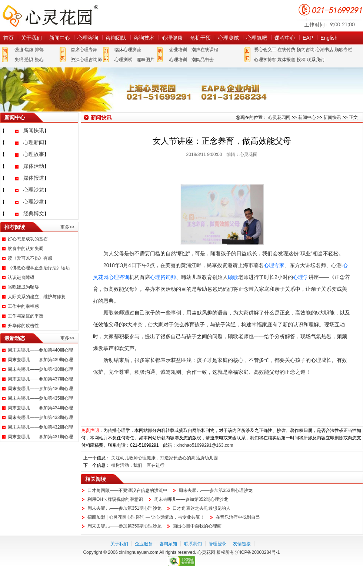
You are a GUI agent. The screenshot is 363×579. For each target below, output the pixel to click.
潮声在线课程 (205, 49)
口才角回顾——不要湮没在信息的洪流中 (127, 490)
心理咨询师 (163, 277)
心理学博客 (265, 59)
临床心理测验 (127, 49)
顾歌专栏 (343, 49)
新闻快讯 (33, 130)
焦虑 (28, 49)
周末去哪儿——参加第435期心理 (40, 398)
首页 (8, 38)
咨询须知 (168, 543)
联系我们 (315, 59)
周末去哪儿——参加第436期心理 (40, 388)
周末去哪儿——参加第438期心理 (40, 369)
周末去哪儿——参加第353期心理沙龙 (216, 490)
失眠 (18, 59)
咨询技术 (144, 38)
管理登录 (217, 543)
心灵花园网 (50, 16)
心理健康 (172, 38)
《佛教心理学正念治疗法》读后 (39, 267)
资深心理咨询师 (86, 59)
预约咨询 (305, 49)
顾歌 (233, 277)
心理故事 (33, 154)
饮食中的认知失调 (25, 248)
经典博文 (33, 213)
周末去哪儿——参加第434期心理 (40, 407)
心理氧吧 (256, 38)
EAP (308, 38)
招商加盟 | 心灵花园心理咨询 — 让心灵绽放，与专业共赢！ (145, 517)
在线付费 (286, 49)
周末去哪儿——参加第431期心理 (40, 436)
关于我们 (31, 38)
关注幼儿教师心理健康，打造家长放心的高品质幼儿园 (164, 457)
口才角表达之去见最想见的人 (201, 508)
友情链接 (242, 543)
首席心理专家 (84, 49)
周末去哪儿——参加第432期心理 (40, 427)
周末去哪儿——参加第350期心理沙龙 (124, 526)
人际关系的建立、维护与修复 (37, 296)
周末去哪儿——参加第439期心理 (40, 359)
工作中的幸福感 (23, 306)
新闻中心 (59, 38)
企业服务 (144, 543)
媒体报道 (286, 59)
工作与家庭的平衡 (25, 316)
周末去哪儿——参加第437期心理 (40, 379)
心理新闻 (33, 142)
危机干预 (200, 38)
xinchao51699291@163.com (204, 445)
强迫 (18, 49)
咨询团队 (116, 38)
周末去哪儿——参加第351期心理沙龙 (124, 508)
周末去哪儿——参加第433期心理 (40, 417)
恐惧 (28, 59)
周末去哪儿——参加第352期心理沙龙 (191, 499)
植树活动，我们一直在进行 (137, 465)
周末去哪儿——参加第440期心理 (40, 350)
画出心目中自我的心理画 (197, 526)
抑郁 (39, 49)
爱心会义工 (265, 49)
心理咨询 (87, 38)
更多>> (67, 227)
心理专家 (274, 265)
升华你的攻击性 (23, 325)
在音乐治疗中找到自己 (238, 517)
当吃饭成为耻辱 (23, 287)
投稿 (301, 59)
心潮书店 (324, 49)
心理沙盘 (33, 201)
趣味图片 (145, 59)
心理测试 (228, 38)
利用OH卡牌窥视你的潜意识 (115, 499)
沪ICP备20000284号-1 (257, 552)
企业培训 (178, 49)
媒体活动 (33, 166)
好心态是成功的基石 (28, 239)
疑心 (39, 59)
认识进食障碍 (21, 277)
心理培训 (178, 59)
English (328, 38)
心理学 (301, 277)
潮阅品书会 (203, 59)
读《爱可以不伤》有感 (30, 258)
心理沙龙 (33, 190)
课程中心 (284, 38)
